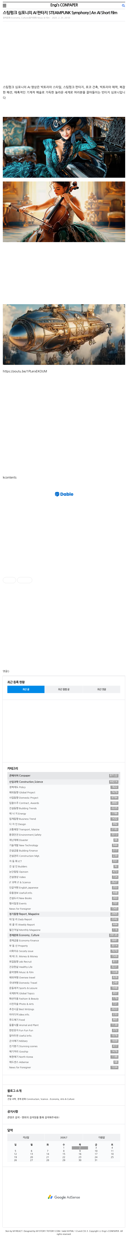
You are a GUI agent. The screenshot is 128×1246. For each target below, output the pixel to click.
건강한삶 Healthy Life (63, 967)
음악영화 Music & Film (63, 972)
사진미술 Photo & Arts (63, 1004)
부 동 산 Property (63, 946)
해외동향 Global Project (63, 792)
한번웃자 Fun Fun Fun (63, 1030)
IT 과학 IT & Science (63, 882)
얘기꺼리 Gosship (63, 1051)
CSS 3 (85, 1231)
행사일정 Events (63, 903)
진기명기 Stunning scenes (63, 1046)
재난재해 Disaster (63, 840)
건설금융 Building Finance (63, 850)
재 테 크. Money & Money (63, 956)
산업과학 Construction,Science (63, 782)
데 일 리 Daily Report (63, 919)
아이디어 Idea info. (63, 1014)
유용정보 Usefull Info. (63, 893)
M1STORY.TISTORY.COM (48, 1231)
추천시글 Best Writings (63, 1009)
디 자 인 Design (63, 824)
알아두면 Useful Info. (63, 1036)
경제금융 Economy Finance (63, 940)
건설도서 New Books (63, 898)
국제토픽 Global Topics (63, 993)
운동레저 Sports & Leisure (63, 988)
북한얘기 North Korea (63, 1057)
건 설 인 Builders (63, 866)
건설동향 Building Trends (63, 808)
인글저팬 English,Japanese (63, 887)
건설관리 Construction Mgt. (63, 856)
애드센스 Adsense (63, 1062)
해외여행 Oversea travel (63, 977)
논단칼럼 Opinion (63, 872)
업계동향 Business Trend (63, 819)
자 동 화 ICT (63, 861)
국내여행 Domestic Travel (63, 983)
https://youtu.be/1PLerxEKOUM (25, 371)
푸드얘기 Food (63, 1020)
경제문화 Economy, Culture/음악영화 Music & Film (26, 18)
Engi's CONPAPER (64, 5)
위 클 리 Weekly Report (63, 924)
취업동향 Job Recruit (63, 961)
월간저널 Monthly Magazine (63, 930)
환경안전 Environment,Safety (63, 835)
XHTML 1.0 (72, 1231)
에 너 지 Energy (63, 813)
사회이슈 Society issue (63, 951)
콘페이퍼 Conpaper (63, 775)
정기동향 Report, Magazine (63, 914)
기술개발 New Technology (63, 845)
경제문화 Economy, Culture (63, 935)
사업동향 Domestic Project (63, 798)
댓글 (5, 671)
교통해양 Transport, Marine (63, 829)
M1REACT (17, 1231)
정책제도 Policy (63, 787)
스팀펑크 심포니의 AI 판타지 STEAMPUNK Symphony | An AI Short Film (60, 13)
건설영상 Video (63, 877)
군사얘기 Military (63, 1041)
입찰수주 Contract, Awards (63, 803)
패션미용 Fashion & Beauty (63, 999)
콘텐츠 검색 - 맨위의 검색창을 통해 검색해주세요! (33, 1117)
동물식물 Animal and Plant (63, 1025)
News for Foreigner (63, 909)
